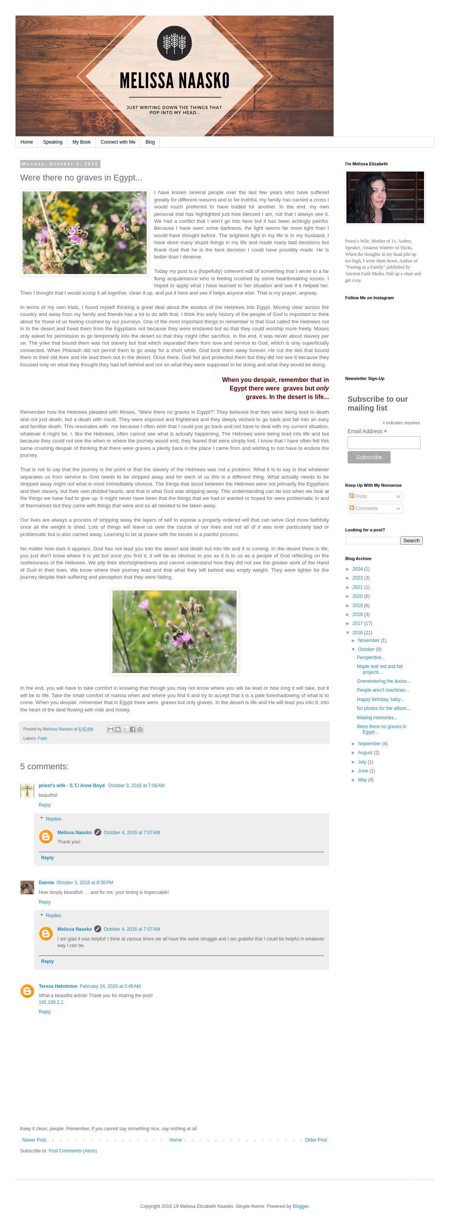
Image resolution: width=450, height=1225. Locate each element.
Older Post (316, 1140)
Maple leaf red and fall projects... (380, 669)
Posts (358, 496)
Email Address (367, 431)
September (370, 743)
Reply (45, 805)
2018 (358, 614)
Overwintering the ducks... (384, 681)
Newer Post (34, 1140)
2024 (358, 569)
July (363, 762)
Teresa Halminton (58, 986)
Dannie (46, 882)
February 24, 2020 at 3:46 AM (110, 986)
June (363, 771)
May (363, 780)
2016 (358, 632)
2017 (358, 623)
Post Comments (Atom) (72, 1151)
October (367, 649)
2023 (358, 578)
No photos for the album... (383, 708)
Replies (53, 819)
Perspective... (371, 657)
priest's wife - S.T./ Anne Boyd (72, 785)
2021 (358, 587)
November (369, 640)
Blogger (300, 1206)
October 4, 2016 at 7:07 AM (132, 832)
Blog (150, 142)
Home (27, 142)
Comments (364, 508)
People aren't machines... (383, 690)
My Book (82, 142)
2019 (358, 605)
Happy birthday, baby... (380, 699)
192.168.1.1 (51, 1002)
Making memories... (377, 717)
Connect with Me (118, 142)
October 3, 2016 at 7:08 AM (136, 785)
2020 (358, 596)
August (366, 752)
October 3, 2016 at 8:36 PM (85, 882)
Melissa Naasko (74, 832)
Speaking (52, 142)
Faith (42, 738)
